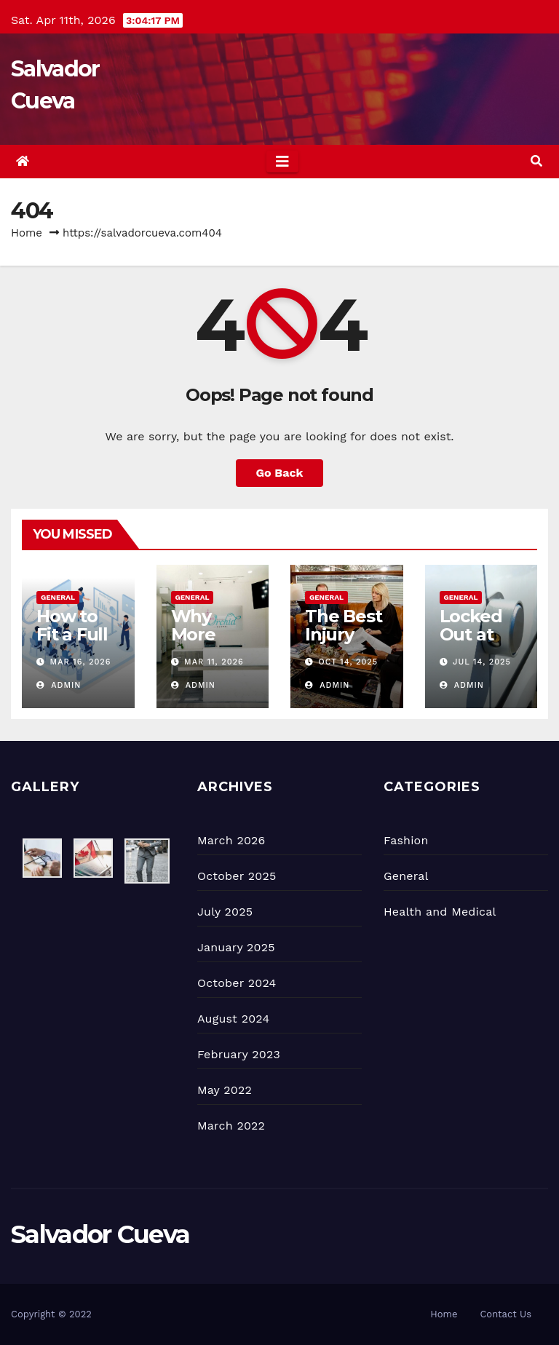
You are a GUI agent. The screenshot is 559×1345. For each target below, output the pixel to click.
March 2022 (231, 1125)
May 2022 (224, 1090)
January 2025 (236, 947)
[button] (536, 161)
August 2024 (233, 1018)
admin (58, 685)
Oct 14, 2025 (348, 662)
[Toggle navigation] (282, 161)
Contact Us (505, 1314)
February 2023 (238, 1054)
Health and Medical (440, 912)
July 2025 (225, 912)
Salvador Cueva (100, 1234)
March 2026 (231, 840)
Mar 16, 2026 (80, 662)
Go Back (280, 473)
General (58, 597)
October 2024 (236, 983)
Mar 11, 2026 (214, 662)
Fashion (406, 840)
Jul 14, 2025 (482, 662)
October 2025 (236, 876)
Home (26, 232)
